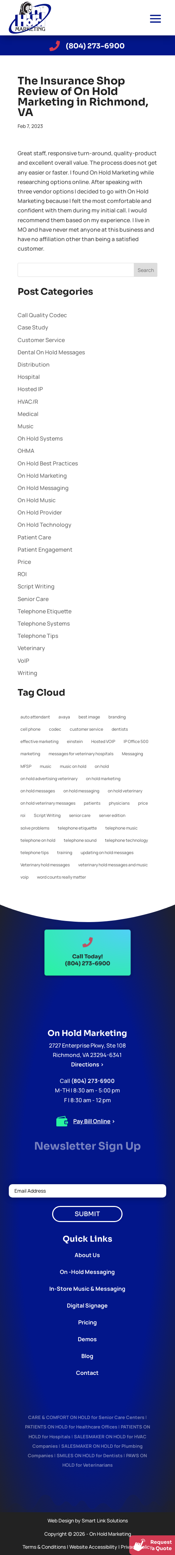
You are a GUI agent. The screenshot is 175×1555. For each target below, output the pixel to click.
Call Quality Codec (42, 315)
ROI (22, 574)
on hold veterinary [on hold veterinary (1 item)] (125, 791)
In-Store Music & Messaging (87, 1289)
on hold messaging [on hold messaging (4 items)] (81, 791)
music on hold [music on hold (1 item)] (73, 766)
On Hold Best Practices (48, 463)
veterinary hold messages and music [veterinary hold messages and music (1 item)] (113, 865)
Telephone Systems (44, 623)
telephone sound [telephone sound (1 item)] (80, 840)
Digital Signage (87, 1305)
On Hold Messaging (43, 488)
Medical (28, 414)
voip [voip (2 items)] (24, 877)
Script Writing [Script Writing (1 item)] (47, 815)
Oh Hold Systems (40, 438)
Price (24, 562)
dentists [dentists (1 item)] (120, 729)
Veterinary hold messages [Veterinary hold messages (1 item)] (45, 865)
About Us (87, 1255)
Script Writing (36, 586)
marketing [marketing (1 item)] (30, 754)
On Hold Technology (44, 524)
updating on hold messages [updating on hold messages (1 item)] (107, 852)
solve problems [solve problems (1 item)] (34, 828)
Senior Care (33, 599)
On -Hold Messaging (87, 1272)
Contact (87, 1373)
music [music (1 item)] (45, 766)
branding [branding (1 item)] (117, 717)
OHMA (26, 451)
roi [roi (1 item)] (22, 815)
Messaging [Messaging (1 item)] (132, 754)
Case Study (33, 327)
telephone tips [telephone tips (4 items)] (34, 852)
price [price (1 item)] (143, 803)
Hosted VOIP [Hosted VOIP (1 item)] (103, 741)
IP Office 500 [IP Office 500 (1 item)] (136, 741)
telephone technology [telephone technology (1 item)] (126, 840)
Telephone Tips (38, 636)
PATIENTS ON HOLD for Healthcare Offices (71, 1427)
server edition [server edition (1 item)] (112, 815)
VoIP (23, 660)
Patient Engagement (45, 549)
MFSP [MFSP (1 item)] (25, 766)
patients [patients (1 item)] (92, 803)
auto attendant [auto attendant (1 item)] (35, 717)
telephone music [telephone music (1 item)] (121, 828)
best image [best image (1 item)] (89, 717)
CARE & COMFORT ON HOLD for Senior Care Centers (86, 1417)
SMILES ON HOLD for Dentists (90, 1455)
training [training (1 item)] (64, 852)
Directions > (87, 1064)
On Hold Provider (40, 512)
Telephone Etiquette (44, 611)
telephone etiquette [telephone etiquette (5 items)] (77, 828)
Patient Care (34, 537)
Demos (87, 1339)
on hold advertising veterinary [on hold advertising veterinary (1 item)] (48, 779)
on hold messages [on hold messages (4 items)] (37, 791)
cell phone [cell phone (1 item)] (30, 729)
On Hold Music (37, 500)
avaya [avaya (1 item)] (64, 717)
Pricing (87, 1322)
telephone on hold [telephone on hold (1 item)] (37, 840)
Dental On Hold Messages (51, 352)
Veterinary (31, 648)
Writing (27, 673)
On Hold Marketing (42, 475)
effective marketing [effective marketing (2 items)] (39, 741)
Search (146, 270)
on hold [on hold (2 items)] (102, 766)
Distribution (34, 364)
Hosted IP (30, 389)
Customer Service (41, 340)
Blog (87, 1356)
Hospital (29, 377)
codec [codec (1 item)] (55, 729)
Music (25, 426)
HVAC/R (28, 401)
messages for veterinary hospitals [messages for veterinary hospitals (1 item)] (81, 754)
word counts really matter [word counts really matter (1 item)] (61, 877)
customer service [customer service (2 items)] (86, 729)
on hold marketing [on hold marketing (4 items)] (103, 779)
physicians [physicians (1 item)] (119, 803)
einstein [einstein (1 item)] (75, 741)
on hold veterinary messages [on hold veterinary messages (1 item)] (47, 803)
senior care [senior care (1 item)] (79, 815)
